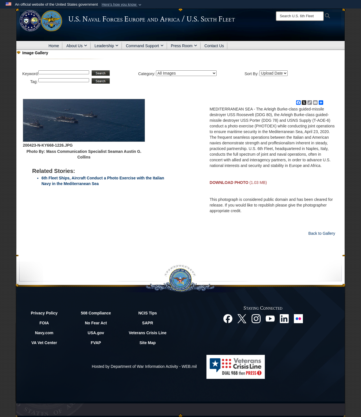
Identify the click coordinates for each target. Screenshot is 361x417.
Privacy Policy (44, 313)
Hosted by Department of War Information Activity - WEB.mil (144, 366)
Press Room (184, 46)
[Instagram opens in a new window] (256, 318)
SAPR (147, 323)
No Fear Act (96, 323)
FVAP (96, 342)
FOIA (44, 323)
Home (54, 46)
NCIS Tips (147, 313)
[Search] (300, 16)
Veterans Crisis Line (147, 333)
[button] (122, 4)
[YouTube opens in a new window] (270, 318)
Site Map (148, 342)
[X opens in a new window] (241, 318)
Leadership (106, 46)
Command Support (145, 46)
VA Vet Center (44, 342)
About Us (76, 46)
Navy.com (44, 333)
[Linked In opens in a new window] (284, 318)
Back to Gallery (321, 233)
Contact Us (214, 46)
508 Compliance (96, 313)
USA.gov (96, 333)
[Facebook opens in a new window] (227, 318)
